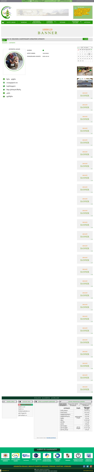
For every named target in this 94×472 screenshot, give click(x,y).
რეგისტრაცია (89, 1)
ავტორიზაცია (80, 1)
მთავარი (4, 42)
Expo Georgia (26, 460)
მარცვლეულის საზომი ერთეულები (85, 404)
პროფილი (12, 42)
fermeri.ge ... (82, 7)
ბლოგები (87, 22)
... (83, 12)
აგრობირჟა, (36, 22)
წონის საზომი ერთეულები (62, 404)
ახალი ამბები (11, 22)
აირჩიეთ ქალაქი (65, 1)
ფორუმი (62, 22)
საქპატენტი (67, 460)
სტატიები (24, 22)
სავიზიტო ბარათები (49, 22)
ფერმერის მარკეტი (75, 22)
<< (77, 47)
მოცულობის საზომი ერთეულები (73, 404)
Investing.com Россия (51, 437)
